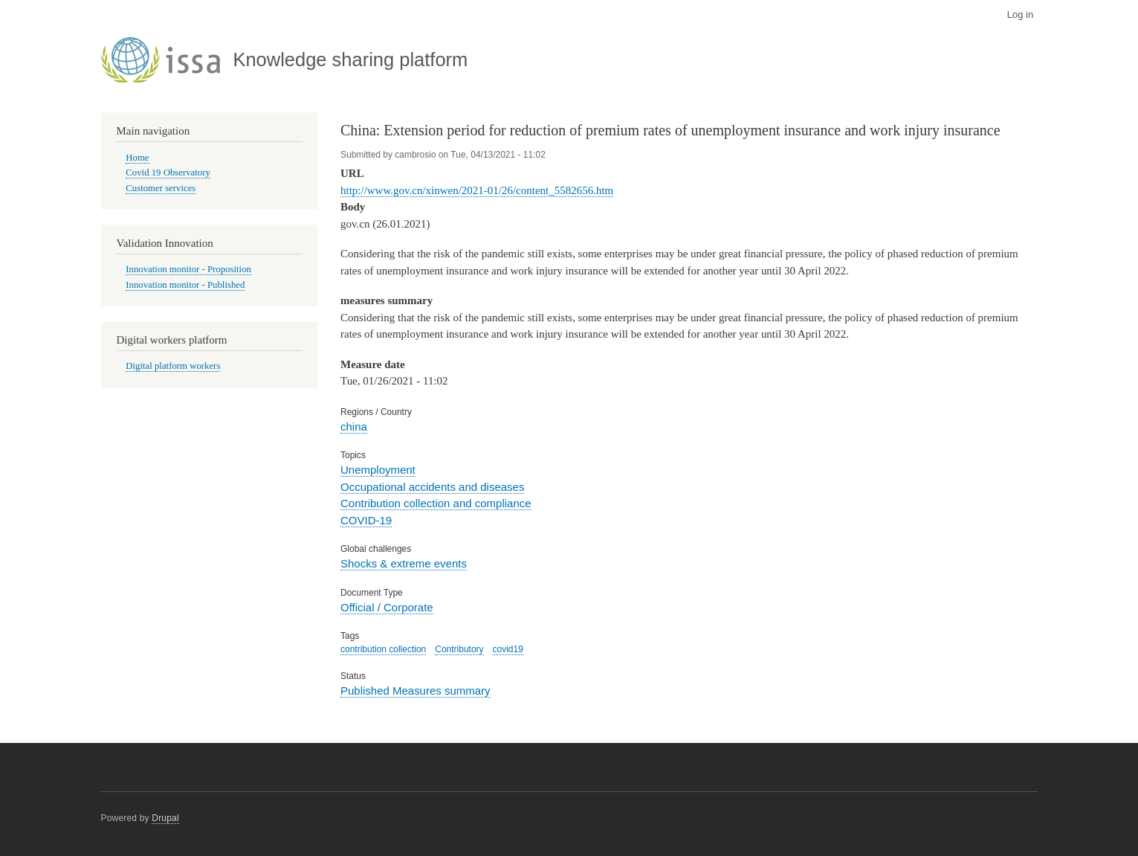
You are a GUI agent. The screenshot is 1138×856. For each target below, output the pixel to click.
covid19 (508, 649)
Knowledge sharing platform (350, 59)
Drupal (165, 818)
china (353, 426)
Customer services (160, 188)
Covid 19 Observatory (168, 172)
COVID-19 (366, 520)
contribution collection (383, 649)
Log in (1020, 14)
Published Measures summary (415, 690)
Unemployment (378, 469)
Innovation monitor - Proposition (188, 269)
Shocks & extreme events (403, 563)
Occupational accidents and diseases (432, 486)
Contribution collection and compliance (435, 503)
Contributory (459, 649)
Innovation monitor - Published (185, 285)
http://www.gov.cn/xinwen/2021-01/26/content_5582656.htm (476, 190)
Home (137, 157)
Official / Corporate (386, 607)
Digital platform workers (173, 366)
